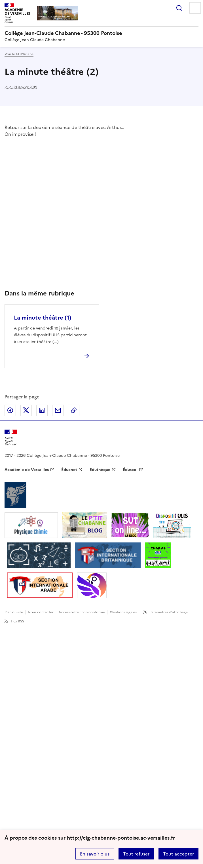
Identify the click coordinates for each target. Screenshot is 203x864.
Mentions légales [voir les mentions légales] (123, 612)
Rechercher (179, 8)
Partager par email (58, 410)
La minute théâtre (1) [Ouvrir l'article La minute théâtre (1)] (42, 317)
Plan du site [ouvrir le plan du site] (14, 612)
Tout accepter (178, 853)
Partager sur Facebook (10, 410)
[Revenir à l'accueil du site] (11, 438)
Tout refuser (136, 853)
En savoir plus (94, 853)
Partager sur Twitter (26, 410)
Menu (195, 8)
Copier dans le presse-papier (73, 410)
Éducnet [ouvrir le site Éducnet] (69, 470)
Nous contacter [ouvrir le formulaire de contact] (41, 612)
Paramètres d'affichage (168, 612)
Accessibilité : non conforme (81, 612)
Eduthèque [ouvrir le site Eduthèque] (100, 470)
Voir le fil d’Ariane (19, 54)
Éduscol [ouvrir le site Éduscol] (130, 470)
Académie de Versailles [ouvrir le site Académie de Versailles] (27, 470)
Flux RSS (17, 621)
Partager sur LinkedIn (42, 410)
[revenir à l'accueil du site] (101, 33)
